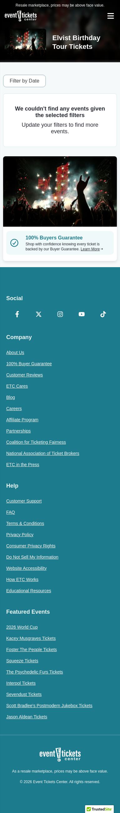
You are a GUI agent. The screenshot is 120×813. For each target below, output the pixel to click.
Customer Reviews (24, 374)
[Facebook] (17, 315)
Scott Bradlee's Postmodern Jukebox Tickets (49, 705)
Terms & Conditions (25, 523)
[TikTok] (103, 315)
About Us (15, 352)
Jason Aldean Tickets (26, 716)
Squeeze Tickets (22, 660)
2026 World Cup (22, 627)
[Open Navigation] (110, 16)
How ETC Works (22, 579)
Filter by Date (24, 80)
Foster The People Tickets (31, 649)
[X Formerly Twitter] (38, 315)
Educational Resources (28, 590)
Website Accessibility (26, 568)
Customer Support (24, 501)
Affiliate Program (22, 419)
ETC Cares (17, 386)
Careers (14, 408)
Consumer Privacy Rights (30, 545)
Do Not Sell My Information (32, 557)
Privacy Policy (19, 534)
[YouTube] (81, 315)
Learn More (92, 249)
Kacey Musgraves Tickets (31, 638)
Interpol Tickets (21, 683)
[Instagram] (60, 315)
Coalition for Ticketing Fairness (36, 442)
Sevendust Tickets (24, 694)
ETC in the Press (22, 464)
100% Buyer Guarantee (29, 363)
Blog (10, 397)
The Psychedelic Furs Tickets (34, 671)
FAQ (10, 512)
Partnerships (18, 430)
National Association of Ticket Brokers (42, 453)
